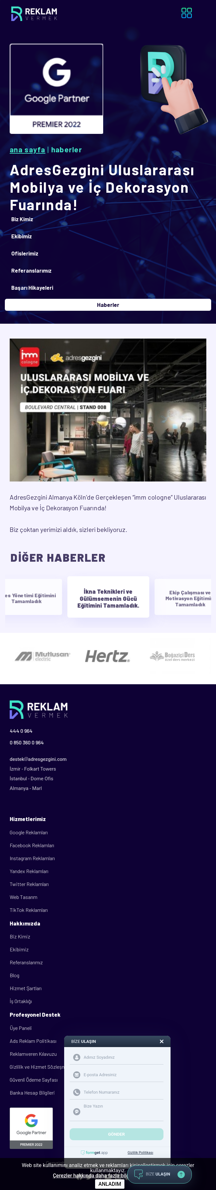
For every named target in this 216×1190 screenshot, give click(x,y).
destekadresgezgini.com (38, 759)
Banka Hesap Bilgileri (32, 1092)
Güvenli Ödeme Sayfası (34, 1079)
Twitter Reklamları (29, 884)
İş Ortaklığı (21, 1001)
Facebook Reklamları (32, 845)
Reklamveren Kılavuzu (33, 1054)
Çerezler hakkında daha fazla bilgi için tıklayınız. (108, 1175)
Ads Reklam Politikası (33, 1041)
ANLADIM (109, 1184)
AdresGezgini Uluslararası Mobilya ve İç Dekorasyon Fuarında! (102, 187)
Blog (14, 975)
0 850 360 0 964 (27, 742)
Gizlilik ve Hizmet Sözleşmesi (41, 1067)
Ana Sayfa (27, 149)
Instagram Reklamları (32, 858)
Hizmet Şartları (26, 988)
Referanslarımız (26, 962)
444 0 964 (21, 731)
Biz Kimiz (20, 936)
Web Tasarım (23, 897)
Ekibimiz (19, 949)
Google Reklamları (29, 832)
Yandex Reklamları (29, 871)
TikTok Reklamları (29, 910)
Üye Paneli (21, 1028)
